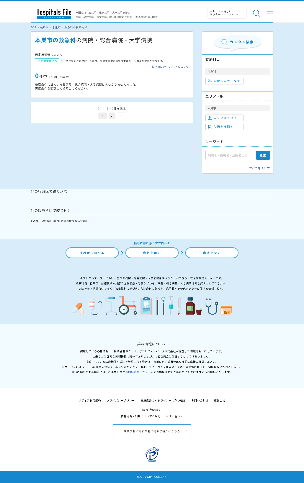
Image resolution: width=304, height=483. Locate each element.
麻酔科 (56, 220)
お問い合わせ (199, 400)
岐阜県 (44, 27)
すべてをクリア (259, 168)
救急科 (69, 27)
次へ (121, 116)
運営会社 (219, 400)
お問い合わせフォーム (139, 372)
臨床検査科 (81, 220)
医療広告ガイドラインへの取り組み (163, 400)
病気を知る (152, 253)
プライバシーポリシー (121, 400)
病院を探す (212, 253)
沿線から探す (221, 126)
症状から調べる (92, 253)
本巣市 (56, 27)
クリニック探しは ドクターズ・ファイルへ (225, 12)
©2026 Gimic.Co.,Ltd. (152, 476)
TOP (33, 27)
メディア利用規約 (90, 400)
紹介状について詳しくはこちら (170, 66)
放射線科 (47, 220)
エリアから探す (222, 118)
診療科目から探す (224, 81)
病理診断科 (67, 220)
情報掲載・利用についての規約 (141, 416)
